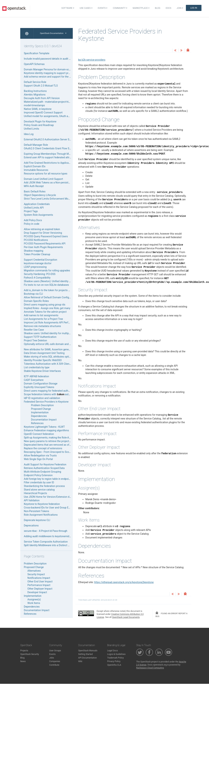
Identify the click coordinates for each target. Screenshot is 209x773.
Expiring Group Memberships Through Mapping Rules (53, 153)
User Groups (55, 650)
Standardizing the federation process (44, 486)
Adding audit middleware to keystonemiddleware (51, 536)
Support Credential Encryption (40, 259)
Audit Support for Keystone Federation (45, 464)
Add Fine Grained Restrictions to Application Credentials (55, 162)
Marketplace (141, 8)
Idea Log (29, 134)
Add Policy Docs (33, 220)
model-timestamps (34, 105)
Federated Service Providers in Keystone (46, 401)
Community (120, 8)
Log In (193, 8)
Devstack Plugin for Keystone (40, 121)
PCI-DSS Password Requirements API (44, 243)
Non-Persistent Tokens (36, 511)
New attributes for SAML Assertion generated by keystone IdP (58, 349)
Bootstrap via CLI (33, 293)
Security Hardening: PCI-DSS (39, 274)
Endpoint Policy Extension (38, 475)
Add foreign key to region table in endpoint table (50, 478)
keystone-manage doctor (37, 263)
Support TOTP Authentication (40, 336)
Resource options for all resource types (45, 173)
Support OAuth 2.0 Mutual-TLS (41, 85)
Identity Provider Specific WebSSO (43, 360)
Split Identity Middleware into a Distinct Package (50, 545)
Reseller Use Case (34, 329)
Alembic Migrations (35, 94)
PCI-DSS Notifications (36, 240)
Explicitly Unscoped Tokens (39, 387)
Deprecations (31, 525)
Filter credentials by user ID (39, 482)
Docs (168, 8)
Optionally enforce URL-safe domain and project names (54, 344)
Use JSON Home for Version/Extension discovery (51, 496)
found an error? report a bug (171, 614)
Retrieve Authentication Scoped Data (44, 468)
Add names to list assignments (41, 315)
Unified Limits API (34, 207)
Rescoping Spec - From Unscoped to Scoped (48, 451)
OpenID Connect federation (39, 434)
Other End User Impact (40, 581)
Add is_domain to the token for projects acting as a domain (56, 290)
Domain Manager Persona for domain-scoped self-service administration (64, 69)
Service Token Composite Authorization (46, 541)
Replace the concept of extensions (43, 448)
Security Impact (36, 574)
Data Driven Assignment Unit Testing (44, 353)
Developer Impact (37, 592)
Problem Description (42, 405)
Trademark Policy (115, 658)
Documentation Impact (44, 419)
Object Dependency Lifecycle (40, 195)
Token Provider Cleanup (37, 254)
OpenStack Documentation (53, 33)
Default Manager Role (36, 144)
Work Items (33, 603)
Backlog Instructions (35, 91)
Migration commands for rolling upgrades (47, 270)
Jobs (51, 658)
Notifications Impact (38, 577)
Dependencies (39, 416)
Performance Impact (38, 585)
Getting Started (85, 654)
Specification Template (36, 53)
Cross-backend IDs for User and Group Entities (49, 507)
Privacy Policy (113, 661)
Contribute (54, 665)
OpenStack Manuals (87, 650)
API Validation (31, 500)
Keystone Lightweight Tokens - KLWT (44, 426)
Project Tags (31, 211)
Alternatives (34, 570)
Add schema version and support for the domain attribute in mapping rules (65, 76)
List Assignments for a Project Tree (43, 318)
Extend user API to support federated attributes (50, 157)
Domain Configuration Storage (40, 383)
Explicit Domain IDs (34, 166)
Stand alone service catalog (39, 489)
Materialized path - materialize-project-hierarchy (50, 101)
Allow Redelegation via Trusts (40, 455)
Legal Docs (112, 650)
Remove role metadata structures (42, 326)
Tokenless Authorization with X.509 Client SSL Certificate (55, 363)
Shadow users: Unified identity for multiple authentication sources (60, 333)
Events (103, 8)
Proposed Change (41, 408)
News (23, 661)
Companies (54, 661)
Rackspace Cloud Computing (150, 668)
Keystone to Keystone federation (42, 504)
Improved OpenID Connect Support (43, 112)
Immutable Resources (36, 170)
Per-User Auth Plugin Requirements (43, 247)
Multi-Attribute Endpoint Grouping (42, 471)
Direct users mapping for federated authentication (51, 390)
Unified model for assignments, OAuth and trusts (51, 116)
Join (180, 8)
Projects (24, 650)
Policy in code (31, 223)
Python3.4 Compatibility (37, 277)
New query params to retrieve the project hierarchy (52, 441)
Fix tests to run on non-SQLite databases (46, 284)
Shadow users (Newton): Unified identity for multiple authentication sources (66, 281)
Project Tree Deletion (35, 340)
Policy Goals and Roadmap (39, 125)
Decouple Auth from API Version (42, 98)
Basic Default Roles (35, 191)
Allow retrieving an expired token (42, 229)
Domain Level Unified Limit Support (43, 179)
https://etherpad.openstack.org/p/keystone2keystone (124, 582)
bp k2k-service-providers (91, 59)
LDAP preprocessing (35, 266)
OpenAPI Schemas (34, 64)
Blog (157, 8)
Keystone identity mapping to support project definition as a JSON (60, 73)
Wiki (80, 661)
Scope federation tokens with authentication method (57, 394)
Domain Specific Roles (36, 301)
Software (67, 8)
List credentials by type (36, 367)
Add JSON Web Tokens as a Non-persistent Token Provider (56, 182)
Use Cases (86, 8)
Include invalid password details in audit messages (52, 58)
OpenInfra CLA (114, 665)
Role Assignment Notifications (41, 514)
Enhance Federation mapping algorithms (46, 430)
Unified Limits (31, 128)
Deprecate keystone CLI (37, 520)
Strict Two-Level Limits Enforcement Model (48, 198)
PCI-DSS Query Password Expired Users (46, 236)
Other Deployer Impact (39, 588)
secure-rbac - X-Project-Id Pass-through (45, 530)
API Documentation (87, 658)
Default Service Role (35, 82)
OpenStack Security (29, 654)
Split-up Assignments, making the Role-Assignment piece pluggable (61, 437)
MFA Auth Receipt (34, 186)
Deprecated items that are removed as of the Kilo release (55, 444)
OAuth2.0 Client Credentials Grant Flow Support (50, 148)
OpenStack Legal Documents (126, 617)
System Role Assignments (38, 214)
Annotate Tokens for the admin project (45, 311)
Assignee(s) (34, 599)
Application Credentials (37, 204)
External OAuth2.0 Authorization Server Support (50, 139)
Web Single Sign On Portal (38, 459)
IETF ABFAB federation (36, 376)
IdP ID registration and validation (42, 398)
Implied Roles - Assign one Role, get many (47, 308)
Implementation (40, 412)
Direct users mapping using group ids (44, 304)
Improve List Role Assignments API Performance (51, 322)
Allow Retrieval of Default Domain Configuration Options (55, 297)
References (37, 423)
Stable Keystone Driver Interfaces (42, 371)
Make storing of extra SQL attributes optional (49, 356)
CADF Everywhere (34, 380)
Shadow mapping (33, 250)
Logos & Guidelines (116, 654)
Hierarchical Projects (35, 493)
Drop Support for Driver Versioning (43, 232)
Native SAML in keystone (37, 109)
